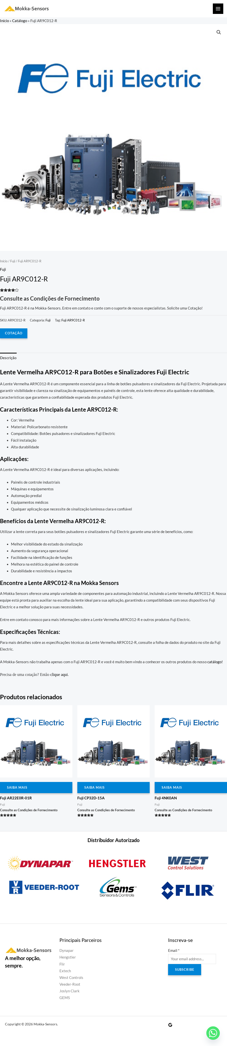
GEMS (64, 998)
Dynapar (66, 950)
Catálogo (19, 21)
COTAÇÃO (13, 333)
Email (174, 950)
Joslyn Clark (69, 991)
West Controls (71, 977)
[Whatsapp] (213, 1033)
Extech (65, 971)
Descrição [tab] (8, 358)
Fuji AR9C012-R (73, 320)
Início (4, 21)
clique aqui (59, 674)
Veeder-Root (69, 984)
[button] (218, 32)
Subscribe (184, 969)
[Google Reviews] (170, 1025)
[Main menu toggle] (218, 8)
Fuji (12, 261)
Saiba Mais (17, 787)
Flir (62, 964)
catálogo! (215, 662)
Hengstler (67, 957)
